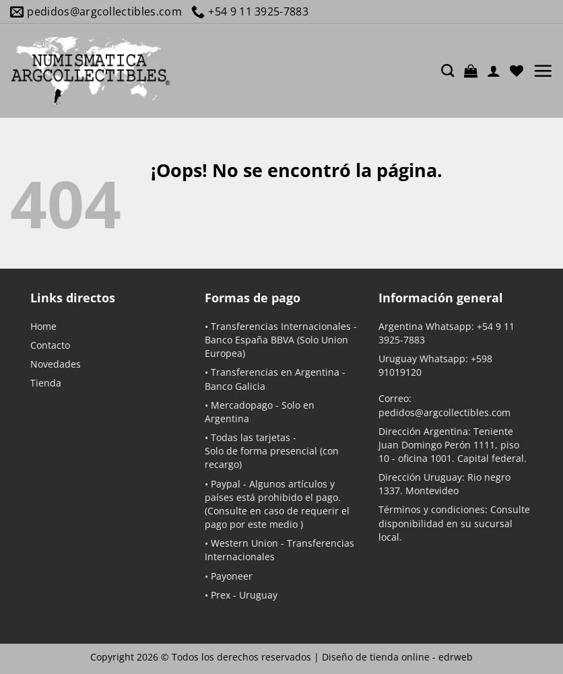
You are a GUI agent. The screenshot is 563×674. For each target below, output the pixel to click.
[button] (470, 71)
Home (43, 326)
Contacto (50, 345)
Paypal (225, 483)
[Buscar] (447, 70)
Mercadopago (242, 405)
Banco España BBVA (249, 339)
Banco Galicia (235, 386)
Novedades (55, 364)
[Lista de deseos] (516, 71)
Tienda (45, 382)
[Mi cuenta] (493, 71)
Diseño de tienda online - (397, 656)
